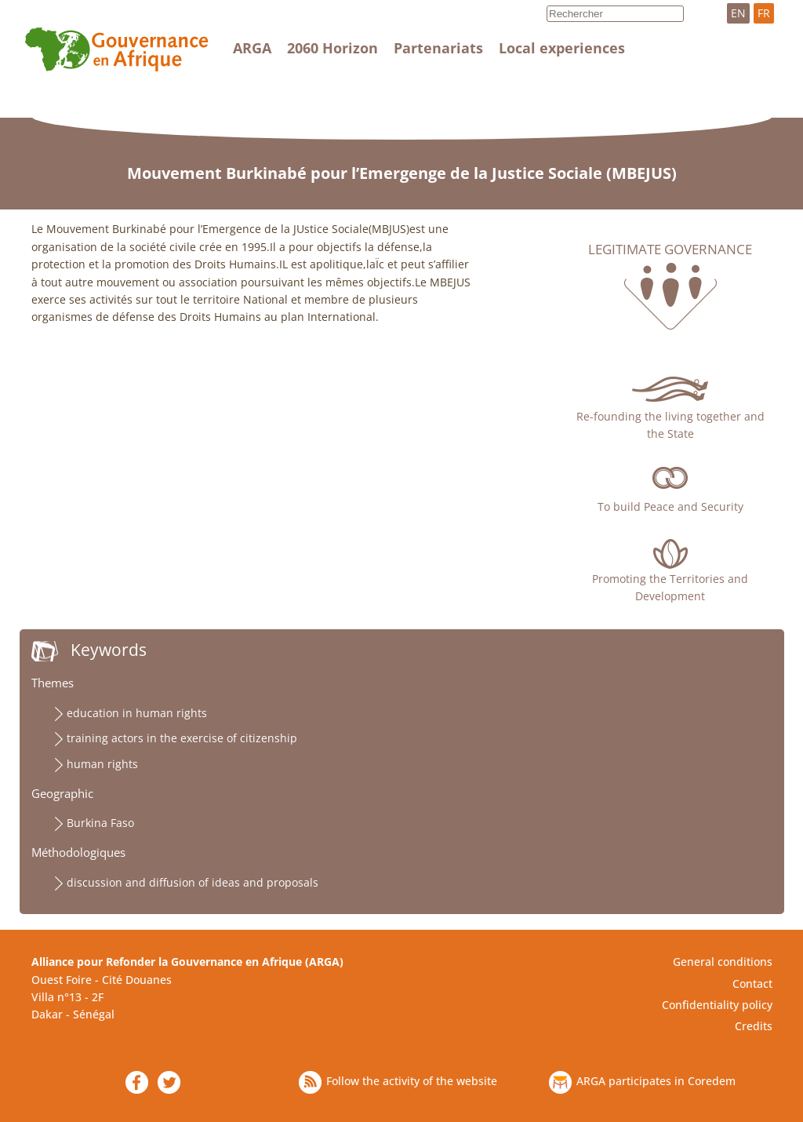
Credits (753, 1025)
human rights (102, 763)
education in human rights (137, 712)
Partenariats (438, 47)
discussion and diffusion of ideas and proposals (192, 882)
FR (764, 12)
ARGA (252, 47)
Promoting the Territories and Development (670, 587)
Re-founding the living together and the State (670, 425)
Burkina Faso (100, 822)
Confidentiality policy (717, 1004)
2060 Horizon (332, 47)
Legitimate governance (670, 249)
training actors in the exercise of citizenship (182, 737)
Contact (752, 983)
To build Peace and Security (670, 506)
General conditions (722, 961)
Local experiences (562, 47)
